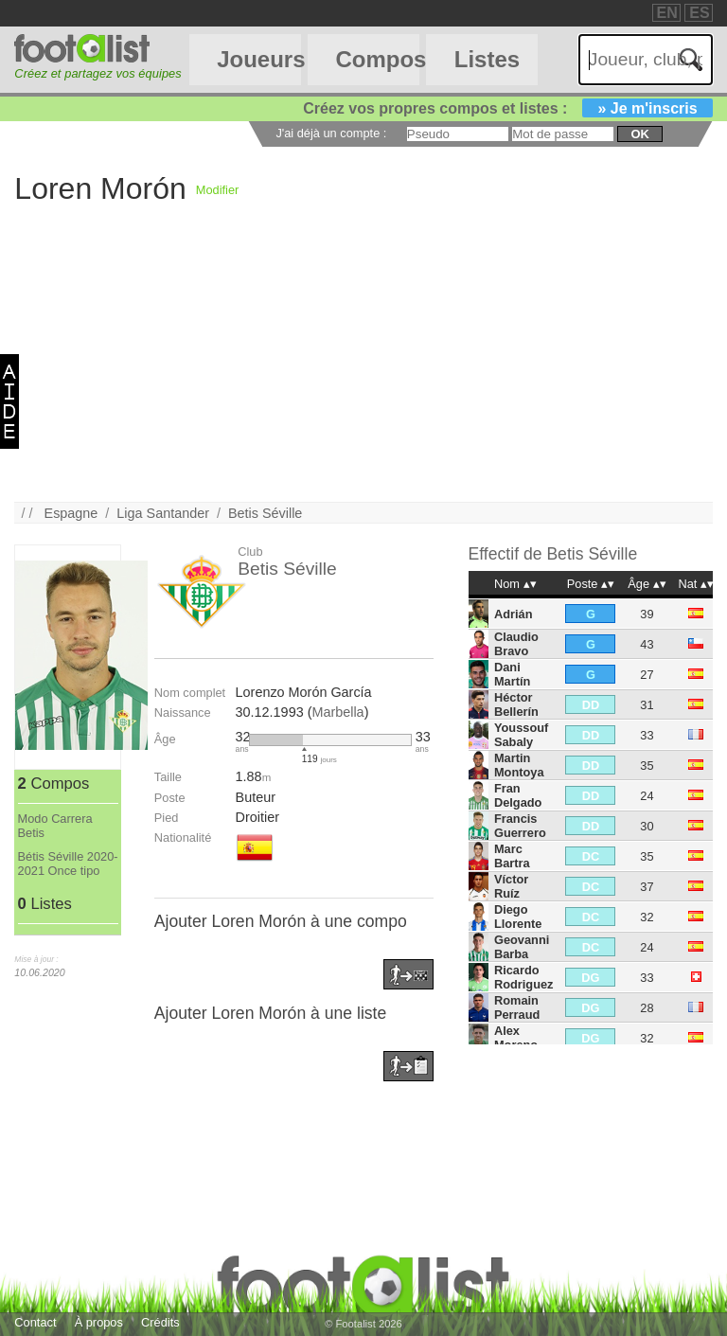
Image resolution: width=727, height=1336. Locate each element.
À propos (99, 1322)
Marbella (337, 712)
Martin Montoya (519, 765)
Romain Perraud (517, 1007)
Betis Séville (265, 513)
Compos (376, 59)
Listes (487, 59)
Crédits (160, 1322)
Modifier (217, 190)
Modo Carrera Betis (55, 825)
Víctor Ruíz (511, 886)
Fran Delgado (517, 795)
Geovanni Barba (521, 947)
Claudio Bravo (516, 644)
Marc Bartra (512, 856)
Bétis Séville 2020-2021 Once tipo (68, 863)
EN (667, 13)
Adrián (513, 614)
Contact (35, 1322)
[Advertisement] (363, 369)
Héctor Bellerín (516, 704)
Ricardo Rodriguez (524, 977)
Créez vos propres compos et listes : (507, 108)
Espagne (71, 513)
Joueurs (258, 59)
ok (639, 134)
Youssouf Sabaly (521, 735)
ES (699, 13)
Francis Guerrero (520, 825)
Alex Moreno (516, 1038)
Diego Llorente (517, 916)
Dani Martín (512, 674)
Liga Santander (162, 513)
